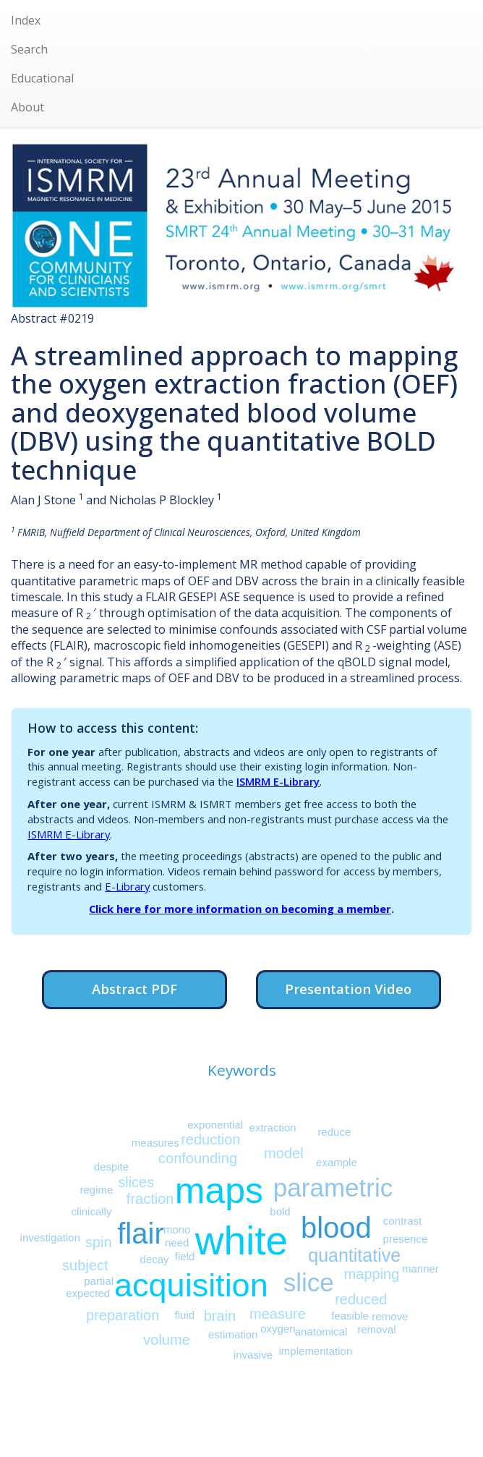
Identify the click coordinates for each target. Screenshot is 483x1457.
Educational (42, 78)
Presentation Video (348, 989)
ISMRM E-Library (278, 781)
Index (25, 20)
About (27, 107)
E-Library (127, 886)
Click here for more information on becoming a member (240, 908)
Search (29, 49)
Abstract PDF (134, 989)
